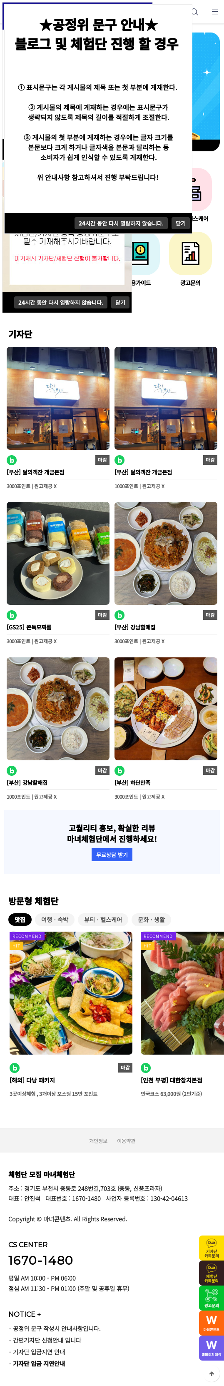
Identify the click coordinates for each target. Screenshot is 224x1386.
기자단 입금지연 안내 (39, 1351)
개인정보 (98, 1140)
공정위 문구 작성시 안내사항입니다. (57, 1328)
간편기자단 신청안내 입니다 (47, 1340)
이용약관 (126, 1140)
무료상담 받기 (112, 855)
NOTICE (24, 1314)
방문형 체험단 (33, 901)
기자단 (20, 334)
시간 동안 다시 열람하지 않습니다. (60, 302)
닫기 (120, 302)
